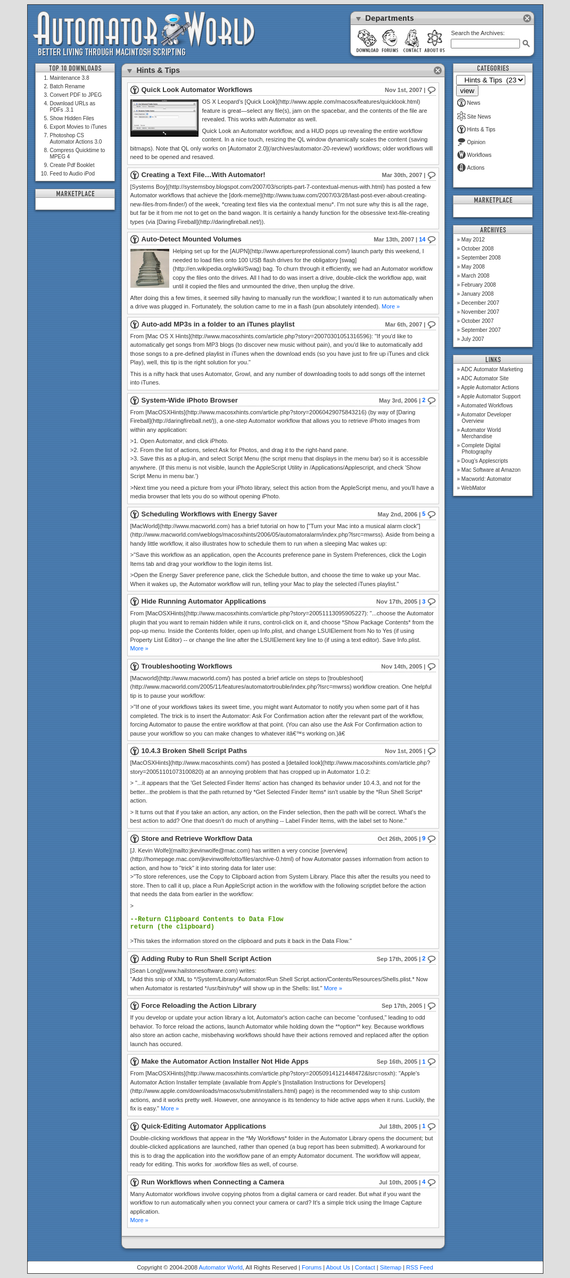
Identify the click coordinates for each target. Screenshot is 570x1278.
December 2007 (480, 303)
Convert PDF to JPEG (76, 95)
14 (427, 239)
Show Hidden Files (72, 118)
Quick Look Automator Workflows (197, 90)
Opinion (471, 142)
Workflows (474, 155)
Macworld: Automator (486, 479)
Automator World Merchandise (481, 433)
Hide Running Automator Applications (204, 601)
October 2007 (477, 321)
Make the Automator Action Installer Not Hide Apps (225, 1061)
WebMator (473, 488)
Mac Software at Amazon (491, 470)
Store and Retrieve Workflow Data (197, 838)
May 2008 (473, 267)
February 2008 (478, 285)
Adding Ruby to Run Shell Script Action (206, 959)
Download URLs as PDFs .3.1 (73, 107)
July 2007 (472, 339)
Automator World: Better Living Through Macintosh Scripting (144, 34)
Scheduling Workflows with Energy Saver (209, 514)
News (469, 103)
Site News (474, 117)
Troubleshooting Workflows (187, 666)
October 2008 (477, 249)
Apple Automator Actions (490, 387)
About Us (338, 1267)
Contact (365, 1267)
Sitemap (390, 1267)
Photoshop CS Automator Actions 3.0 (76, 138)
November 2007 (480, 312)
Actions (471, 168)
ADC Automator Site (484, 378)
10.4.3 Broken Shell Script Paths (194, 751)
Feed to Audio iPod (72, 174)
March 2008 (475, 276)
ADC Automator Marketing (492, 369)
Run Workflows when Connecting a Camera (213, 1182)
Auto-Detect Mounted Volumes (192, 239)
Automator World (221, 1267)
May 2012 (473, 240)
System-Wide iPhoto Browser (190, 400)
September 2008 (481, 258)
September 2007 (481, 330)
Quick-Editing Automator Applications (204, 1126)
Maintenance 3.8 (69, 78)
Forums (311, 1267)
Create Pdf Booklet (72, 165)
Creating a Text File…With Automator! (204, 175)
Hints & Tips (476, 129)
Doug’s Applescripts (484, 461)
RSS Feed (419, 1267)
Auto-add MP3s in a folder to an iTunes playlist (218, 324)
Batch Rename (67, 86)
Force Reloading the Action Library (199, 1005)
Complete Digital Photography (480, 448)
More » (391, 306)
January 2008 (477, 294)
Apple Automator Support (491, 396)
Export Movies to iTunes (78, 127)
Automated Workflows (487, 405)
